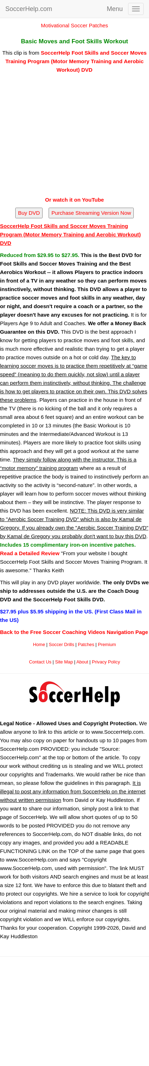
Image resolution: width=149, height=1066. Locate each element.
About (82, 662)
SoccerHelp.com (28, 8)
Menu (115, 8)
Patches (86, 644)
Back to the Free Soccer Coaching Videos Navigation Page (74, 632)
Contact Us (40, 662)
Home (39, 644)
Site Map (64, 662)
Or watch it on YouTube (74, 200)
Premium (107, 644)
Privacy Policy (106, 662)
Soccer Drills (61, 644)
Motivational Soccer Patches (74, 25)
